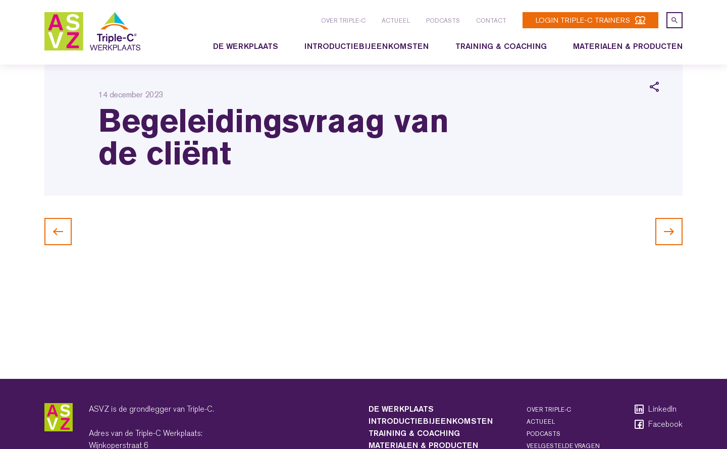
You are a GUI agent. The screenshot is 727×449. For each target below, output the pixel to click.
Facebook (658, 424)
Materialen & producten (628, 46)
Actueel (396, 20)
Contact (491, 20)
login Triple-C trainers (590, 20)
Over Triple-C (343, 20)
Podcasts (443, 20)
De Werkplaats (245, 46)
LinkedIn (655, 409)
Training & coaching (501, 46)
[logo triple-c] (92, 31)
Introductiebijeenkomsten (366, 46)
